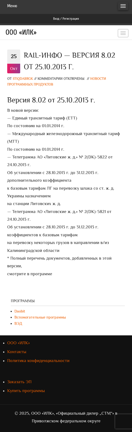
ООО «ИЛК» (21, 32)
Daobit (19, 311)
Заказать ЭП (19, 381)
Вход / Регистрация (66, 19)
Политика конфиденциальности (38, 360)
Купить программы (26, 390)
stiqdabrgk (23, 79)
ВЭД (18, 323)
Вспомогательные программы (40, 317)
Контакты (16, 351)
